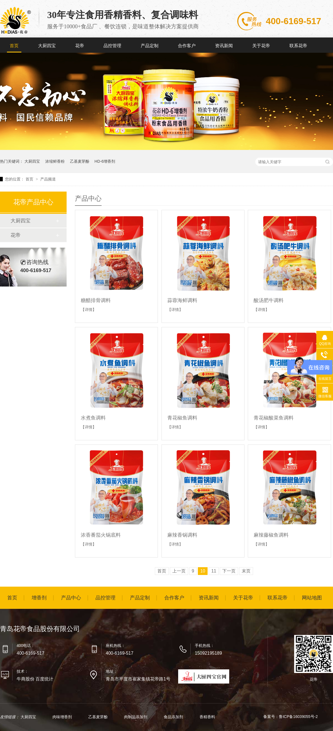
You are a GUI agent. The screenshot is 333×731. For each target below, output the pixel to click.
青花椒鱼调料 (182, 418)
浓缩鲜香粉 (55, 161)
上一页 (179, 571)
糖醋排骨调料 (96, 300)
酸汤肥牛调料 (269, 300)
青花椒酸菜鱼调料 (274, 418)
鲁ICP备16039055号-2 (298, 716)
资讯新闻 (224, 45)
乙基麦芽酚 (79, 161)
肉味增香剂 (62, 717)
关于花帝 (261, 45)
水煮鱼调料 (93, 418)
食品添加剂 (174, 717)
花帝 (79, 45)
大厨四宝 (47, 45)
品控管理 (112, 45)
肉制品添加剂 (136, 717)
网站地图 (312, 598)
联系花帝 (298, 45)
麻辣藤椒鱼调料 (271, 535)
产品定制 (149, 45)
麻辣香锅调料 (182, 535)
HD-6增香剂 (105, 161)
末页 (246, 571)
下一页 (229, 571)
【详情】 (88, 309)
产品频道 (48, 179)
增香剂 (39, 598)
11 (213, 571)
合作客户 (187, 45)
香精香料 (207, 717)
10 (202, 571)
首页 (14, 45)
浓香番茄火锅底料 (101, 535)
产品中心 (71, 598)
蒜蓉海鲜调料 (182, 300)
